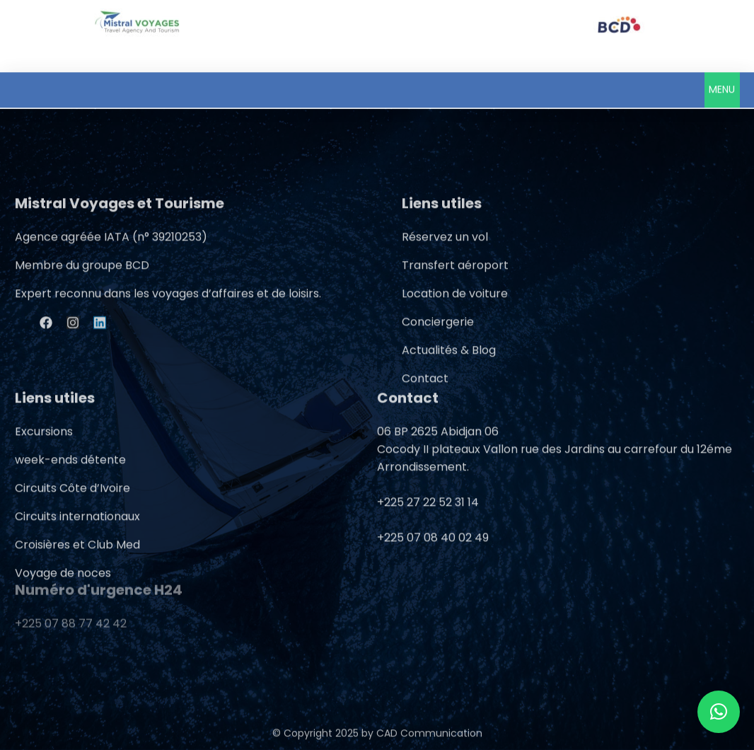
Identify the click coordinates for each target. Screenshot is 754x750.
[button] (722, 88)
